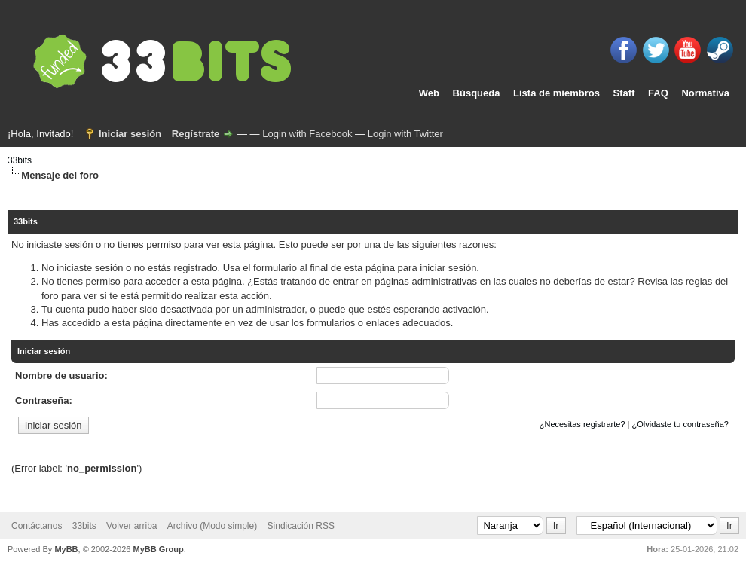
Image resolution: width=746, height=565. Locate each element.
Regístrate (196, 133)
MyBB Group (158, 549)
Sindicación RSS (301, 526)
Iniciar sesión (130, 133)
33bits (20, 160)
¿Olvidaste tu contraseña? (680, 424)
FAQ (658, 93)
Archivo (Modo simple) (212, 526)
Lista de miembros (556, 93)
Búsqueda (476, 93)
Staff (624, 93)
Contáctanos (36, 526)
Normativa (705, 93)
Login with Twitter (405, 133)
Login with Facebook (307, 133)
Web (429, 93)
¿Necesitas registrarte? (582, 424)
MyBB (66, 549)
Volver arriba (131, 526)
